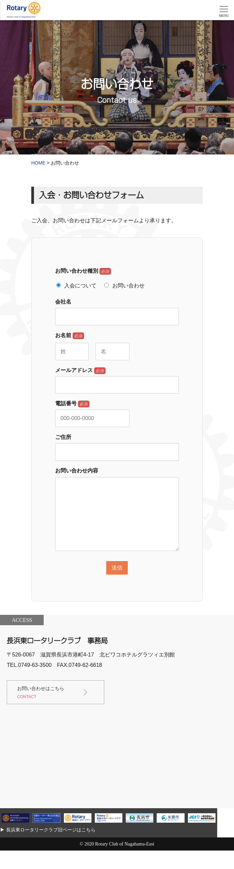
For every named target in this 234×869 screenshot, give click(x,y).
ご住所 (63, 437)
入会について (80, 285)
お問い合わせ (128, 285)
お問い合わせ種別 (83, 271)
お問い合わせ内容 (76, 470)
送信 (117, 567)
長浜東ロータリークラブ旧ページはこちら (50, 829)
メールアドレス (80, 370)
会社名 (63, 302)
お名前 (69, 335)
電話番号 (72, 404)
